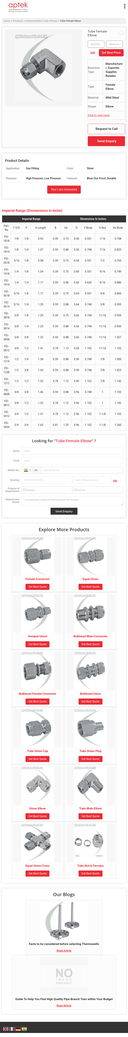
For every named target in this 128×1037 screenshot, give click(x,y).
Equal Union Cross (37, 865)
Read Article (64, 950)
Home (7, 20)
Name (16, 451)
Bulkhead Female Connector (37, 693)
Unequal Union (37, 636)
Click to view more (98, 115)
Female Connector (37, 579)
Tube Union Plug (90, 751)
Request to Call (107, 129)
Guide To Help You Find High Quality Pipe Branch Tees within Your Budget (64, 999)
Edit (93, 52)
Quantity (14, 480)
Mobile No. (13, 470)
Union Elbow (37, 808)
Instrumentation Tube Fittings (41, 20)
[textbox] (114, 44)
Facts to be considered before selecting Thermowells (64, 944)
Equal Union (90, 579)
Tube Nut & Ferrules (90, 865)
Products (18, 20)
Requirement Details (12, 501)
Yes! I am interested (64, 189)
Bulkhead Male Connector (90, 636)
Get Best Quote (37, 586)
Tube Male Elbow (90, 808)
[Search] (78, 5)
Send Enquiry (106, 141)
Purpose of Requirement (12, 490)
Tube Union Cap (37, 751)
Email (16, 460)
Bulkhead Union (90, 693)
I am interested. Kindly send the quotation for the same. (72, 500)
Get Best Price (111, 52)
